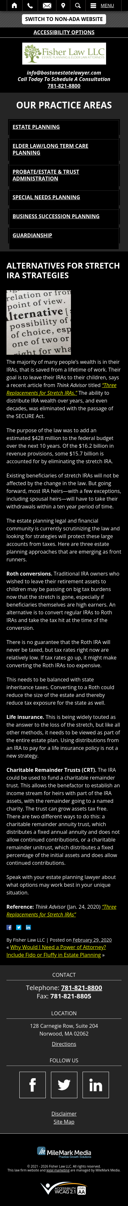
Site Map (64, 1121)
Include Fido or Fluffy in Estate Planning (53, 954)
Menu (107, 5)
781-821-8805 (70, 996)
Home (14, 5)
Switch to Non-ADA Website (64, 19)
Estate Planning (36, 126)
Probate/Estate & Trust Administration (46, 175)
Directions (64, 1044)
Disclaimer (63, 1113)
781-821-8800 (64, 85)
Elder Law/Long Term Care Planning (50, 149)
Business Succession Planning (56, 216)
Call (30, 5)
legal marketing (58, 1170)
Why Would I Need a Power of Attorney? (58, 947)
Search (77, 5)
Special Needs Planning (46, 197)
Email (47, 5)
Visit (63, 5)
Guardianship (32, 235)
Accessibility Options (64, 32)
